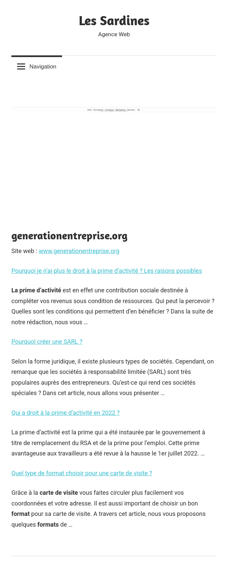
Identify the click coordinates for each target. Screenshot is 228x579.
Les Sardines (114, 20)
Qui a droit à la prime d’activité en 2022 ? (65, 412)
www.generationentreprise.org (79, 250)
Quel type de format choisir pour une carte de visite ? (81, 473)
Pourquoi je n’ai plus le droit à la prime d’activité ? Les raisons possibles (106, 270)
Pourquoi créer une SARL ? (46, 341)
